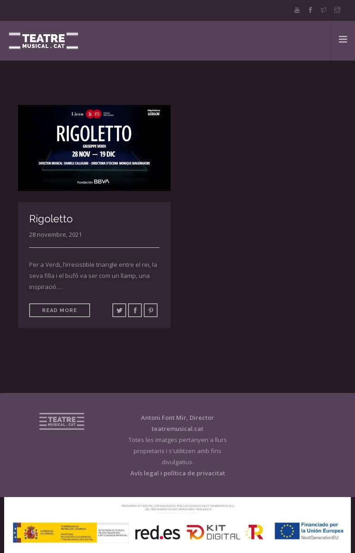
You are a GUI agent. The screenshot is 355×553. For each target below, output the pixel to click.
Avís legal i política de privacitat (177, 473)
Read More (59, 310)
